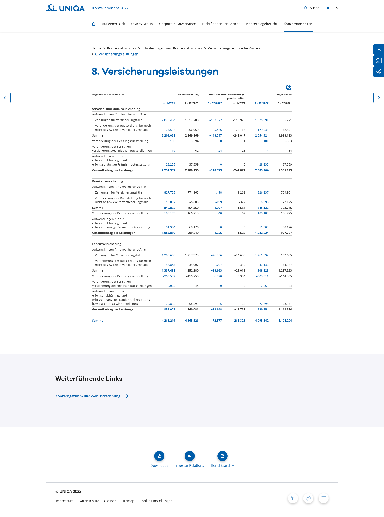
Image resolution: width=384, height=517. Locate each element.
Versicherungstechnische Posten (234, 48)
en (336, 8)
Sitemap (127, 500)
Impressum (64, 500)
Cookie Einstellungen (156, 500)
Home (96, 48)
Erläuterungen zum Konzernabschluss (172, 48)
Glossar (110, 500)
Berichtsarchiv (222, 456)
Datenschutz (89, 500)
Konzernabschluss (121, 48)
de (328, 8)
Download (288, 88)
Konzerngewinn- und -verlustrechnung (87, 396)
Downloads (159, 456)
